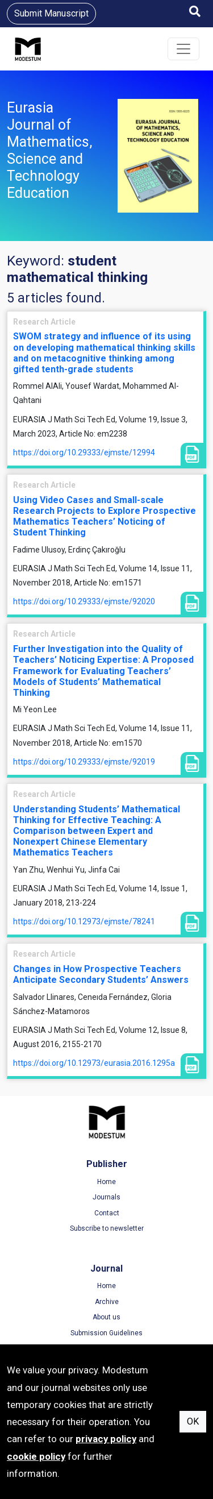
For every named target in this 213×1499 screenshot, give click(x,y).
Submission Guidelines (106, 1333)
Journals (106, 1197)
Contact (106, 1213)
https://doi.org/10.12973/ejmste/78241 (84, 921)
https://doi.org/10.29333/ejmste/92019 (84, 761)
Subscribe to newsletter (107, 1228)
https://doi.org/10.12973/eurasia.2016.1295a (94, 1063)
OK (193, 1421)
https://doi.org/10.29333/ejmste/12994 (84, 452)
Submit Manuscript (51, 13)
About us (106, 1317)
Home (106, 1182)
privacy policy (106, 1438)
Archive (107, 1302)
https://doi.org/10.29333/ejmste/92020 (84, 601)
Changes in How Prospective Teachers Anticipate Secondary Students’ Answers (101, 974)
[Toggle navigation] (183, 49)
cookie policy (36, 1456)
